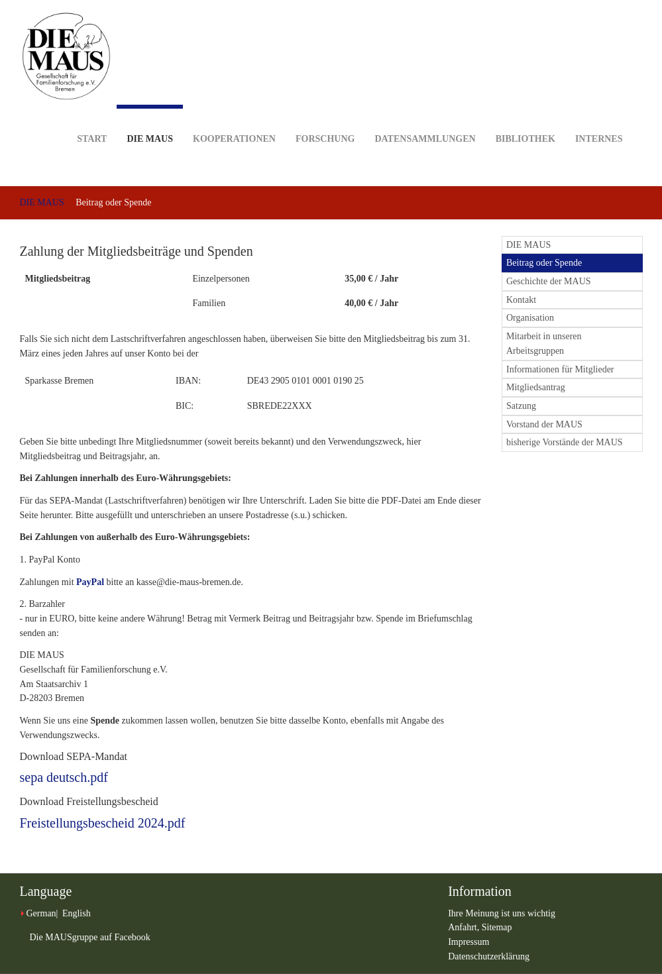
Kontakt (521, 300)
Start (92, 118)
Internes (599, 118)
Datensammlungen (424, 118)
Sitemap (497, 927)
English (76, 913)
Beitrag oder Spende (544, 263)
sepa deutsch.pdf (64, 777)
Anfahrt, (465, 927)
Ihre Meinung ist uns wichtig (501, 913)
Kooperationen (234, 118)
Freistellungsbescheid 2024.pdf (103, 823)
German (41, 913)
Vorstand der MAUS (544, 424)
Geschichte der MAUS (548, 281)
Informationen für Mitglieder (560, 369)
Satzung (521, 406)
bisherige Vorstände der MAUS (564, 442)
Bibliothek (525, 118)
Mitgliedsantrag (535, 387)
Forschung (325, 118)
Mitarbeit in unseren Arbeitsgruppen (544, 343)
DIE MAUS (150, 124)
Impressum (468, 942)
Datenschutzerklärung (488, 956)
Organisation (530, 318)
